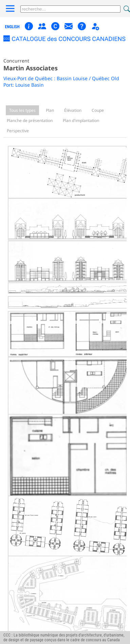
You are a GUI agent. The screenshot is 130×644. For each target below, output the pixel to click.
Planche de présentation (30, 120)
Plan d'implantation (81, 120)
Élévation (72, 110)
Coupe (98, 110)
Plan (50, 110)
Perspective (18, 131)
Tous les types (22, 110)
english (12, 26)
